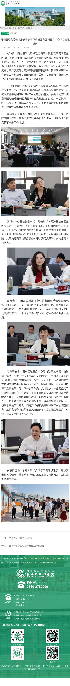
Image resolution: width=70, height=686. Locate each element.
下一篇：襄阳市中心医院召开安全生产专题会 (22, 545)
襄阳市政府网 (58, 558)
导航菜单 (67, 3)
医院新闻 (29, 28)
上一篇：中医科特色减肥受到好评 (16, 538)
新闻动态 (21, 28)
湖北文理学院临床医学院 (45, 562)
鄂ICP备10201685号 (52, 666)
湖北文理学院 (26, 562)
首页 (14, 28)
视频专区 (13, 33)
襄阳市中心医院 (10, 3)
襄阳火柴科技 (34, 669)
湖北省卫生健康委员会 (40, 558)
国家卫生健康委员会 (20, 558)
